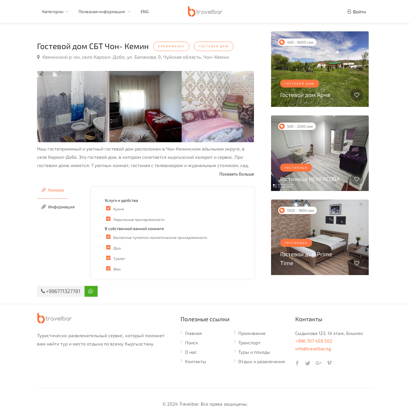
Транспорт (249, 342)
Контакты (195, 361)
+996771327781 (60, 291)
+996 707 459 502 (313, 340)
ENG (145, 11)
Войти (356, 11)
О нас (191, 352)
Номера (52, 189)
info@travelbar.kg (313, 348)
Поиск (191, 342)
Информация (58, 206)
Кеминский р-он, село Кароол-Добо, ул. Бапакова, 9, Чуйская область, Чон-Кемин (133, 57)
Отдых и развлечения (261, 361)
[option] (73, 106)
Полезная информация (102, 11)
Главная (193, 333)
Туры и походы (254, 352)
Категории (52, 11)
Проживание (252, 333)
